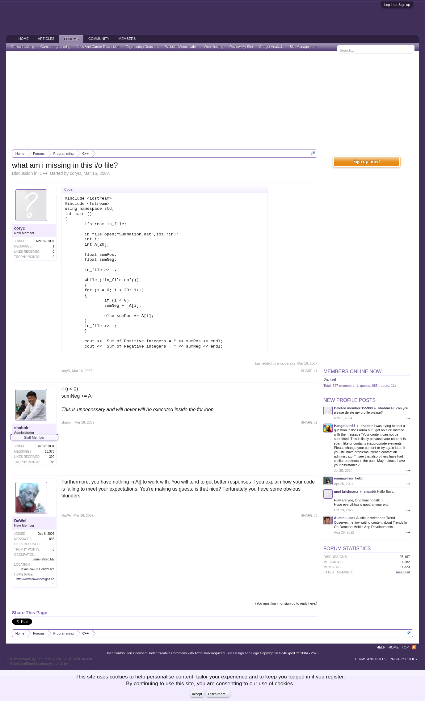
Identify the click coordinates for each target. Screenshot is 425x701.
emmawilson (344, 478)
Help (381, 647)
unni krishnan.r (346, 491)
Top (405, 647)
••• (408, 418)
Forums (71, 39)
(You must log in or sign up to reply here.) (286, 603)
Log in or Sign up (397, 4)
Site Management (303, 47)
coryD (75, 173)
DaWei (20, 520)
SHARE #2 (309, 422)
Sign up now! (366, 161)
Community (98, 38)
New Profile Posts (349, 400)
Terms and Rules (371, 659)
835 (51, 539)
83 (52, 462)
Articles (46, 38)
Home (24, 38)
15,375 (49, 451)
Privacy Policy (404, 659)
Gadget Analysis (271, 47)
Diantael (329, 379)
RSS (414, 647)
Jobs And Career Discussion (98, 47)
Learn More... (218, 694)
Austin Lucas (344, 518)
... (323, 47)
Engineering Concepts (142, 47)
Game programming (55, 47)
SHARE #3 (309, 515)
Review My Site (241, 47)
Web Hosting (213, 47)
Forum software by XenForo (50, 659)
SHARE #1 (309, 371)
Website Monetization (181, 47)
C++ (44, 173)
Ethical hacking (22, 47)
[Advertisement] (212, 100)
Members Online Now (352, 371)
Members (127, 38)
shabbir (21, 427)
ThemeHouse (79, 663)
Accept (197, 694)
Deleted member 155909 (353, 408)
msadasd (403, 572)
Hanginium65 (344, 426)
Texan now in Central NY (37, 569)
